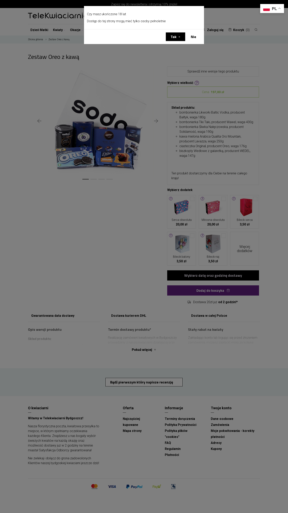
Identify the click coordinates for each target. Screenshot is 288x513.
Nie (193, 36)
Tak (173, 36)
